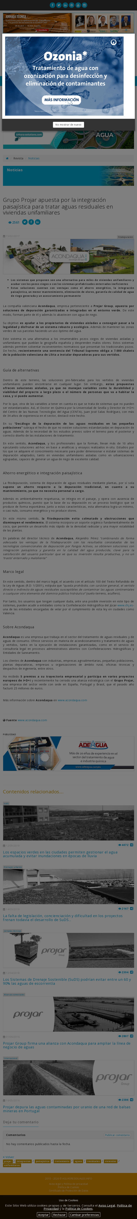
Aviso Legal (107, 1205)
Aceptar (43, 1215)
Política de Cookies (79, 1208)
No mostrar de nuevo (68, 124)
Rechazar (59, 1215)
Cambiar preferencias (84, 1215)
